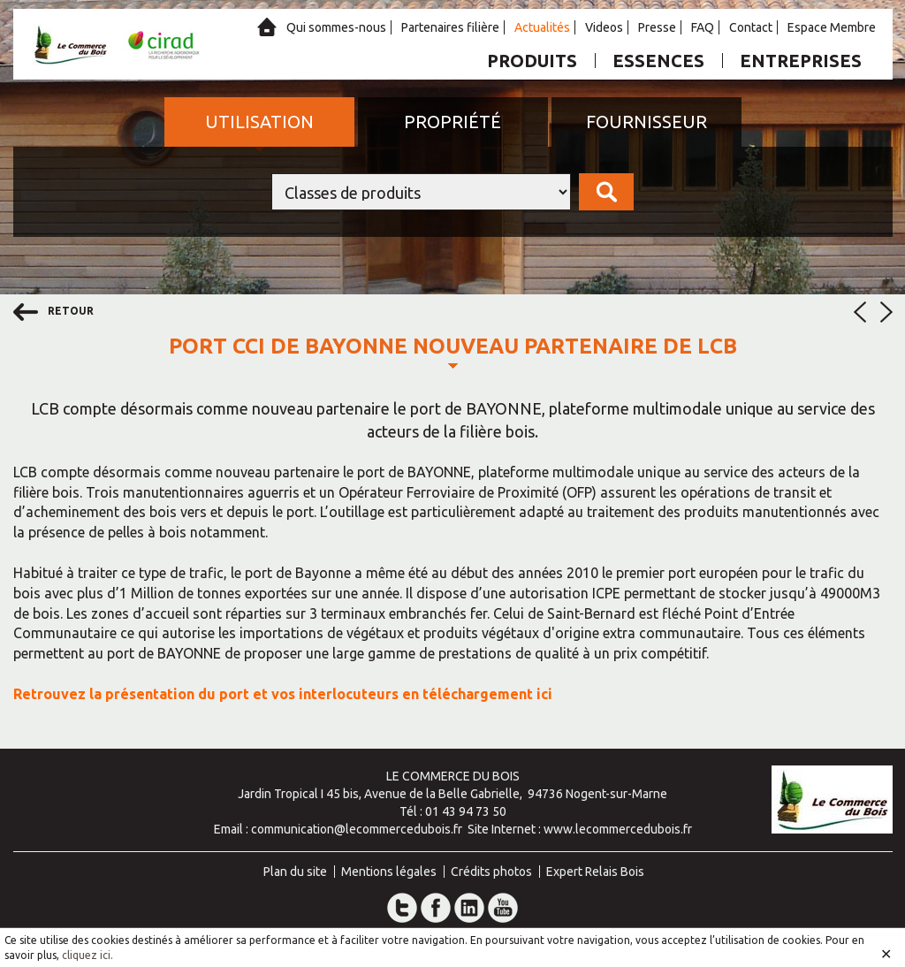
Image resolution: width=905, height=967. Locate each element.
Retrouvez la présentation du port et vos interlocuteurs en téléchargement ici (282, 694)
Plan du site (295, 871)
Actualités (542, 27)
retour (53, 312)
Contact (750, 27)
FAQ (702, 27)
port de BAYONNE (476, 408)
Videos (604, 27)
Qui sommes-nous (336, 27)
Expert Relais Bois (595, 871)
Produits (532, 60)
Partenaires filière (450, 27)
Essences (658, 60)
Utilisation (259, 121)
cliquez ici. (87, 955)
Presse (657, 27)
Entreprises (801, 60)
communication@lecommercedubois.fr (356, 829)
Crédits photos (491, 871)
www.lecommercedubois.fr (618, 829)
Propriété (452, 121)
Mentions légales (389, 871)
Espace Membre (831, 27)
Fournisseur (646, 121)
